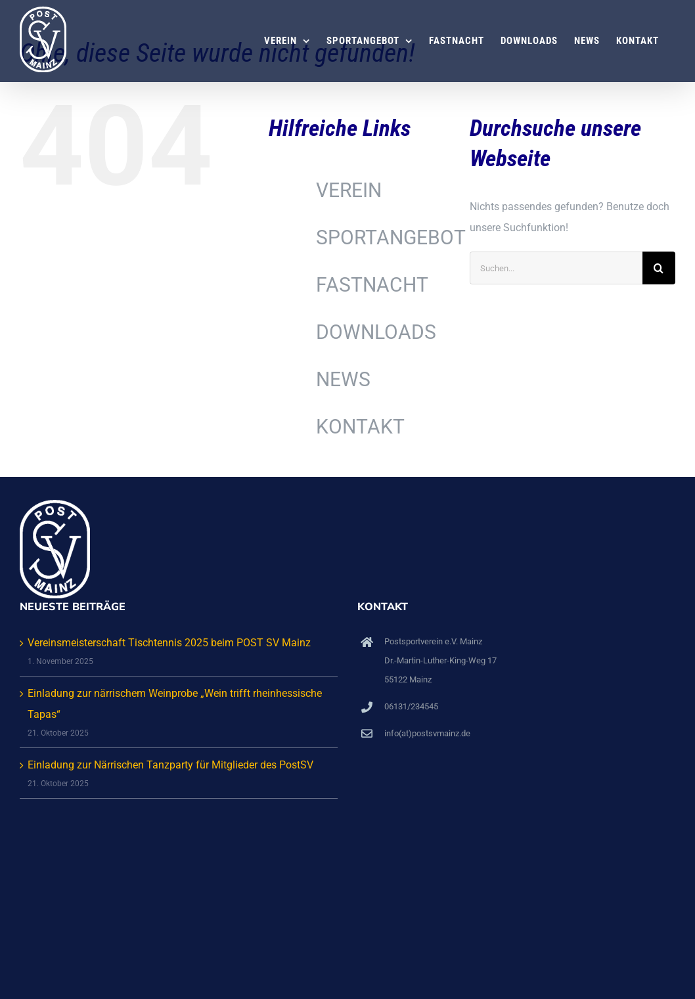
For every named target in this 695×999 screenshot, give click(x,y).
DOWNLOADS (376, 332)
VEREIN (349, 190)
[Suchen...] (556, 268)
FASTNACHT (372, 284)
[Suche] (658, 268)
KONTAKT (360, 426)
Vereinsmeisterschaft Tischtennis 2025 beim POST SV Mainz (169, 642)
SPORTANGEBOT (391, 237)
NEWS (343, 379)
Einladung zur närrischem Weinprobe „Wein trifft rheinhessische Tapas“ (175, 704)
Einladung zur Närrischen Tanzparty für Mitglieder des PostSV (170, 765)
